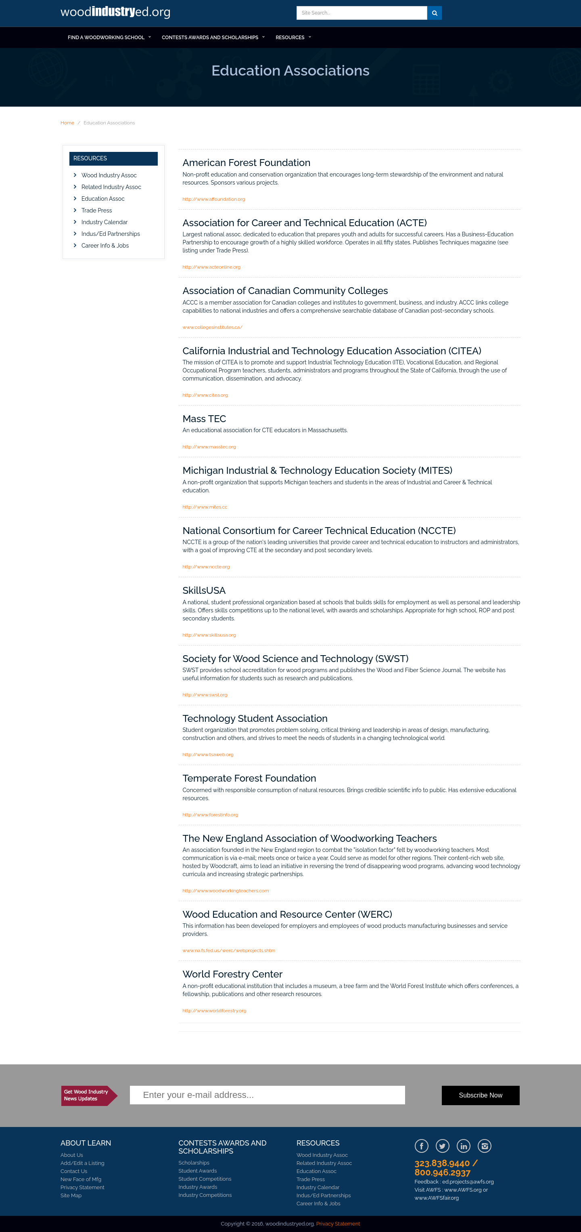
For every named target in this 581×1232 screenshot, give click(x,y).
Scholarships (194, 1163)
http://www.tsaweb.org (208, 754)
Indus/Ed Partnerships (111, 234)
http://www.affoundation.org (214, 199)
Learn (117, 13)
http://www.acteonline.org (212, 267)
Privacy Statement (82, 1187)
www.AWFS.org (463, 1190)
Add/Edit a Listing (82, 1163)
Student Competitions (205, 1179)
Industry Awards (198, 1187)
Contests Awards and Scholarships (210, 37)
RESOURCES (290, 37)
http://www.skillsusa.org (209, 635)
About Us (72, 1155)
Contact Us (74, 1171)
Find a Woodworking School (106, 37)
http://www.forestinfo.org (210, 815)
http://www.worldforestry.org (215, 1010)
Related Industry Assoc (111, 187)
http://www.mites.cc (205, 507)
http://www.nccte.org (206, 567)
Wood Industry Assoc (109, 175)
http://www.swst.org (205, 695)
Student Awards (198, 1171)
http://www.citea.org (205, 395)
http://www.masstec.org (209, 447)
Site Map (71, 1195)
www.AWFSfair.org (437, 1198)
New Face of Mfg (81, 1179)
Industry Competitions (205, 1195)
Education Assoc (103, 199)
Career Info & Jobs (105, 245)
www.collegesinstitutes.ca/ (213, 327)
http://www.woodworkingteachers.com (226, 891)
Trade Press (97, 210)
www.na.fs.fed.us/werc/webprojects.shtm (229, 950)
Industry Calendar (104, 222)
